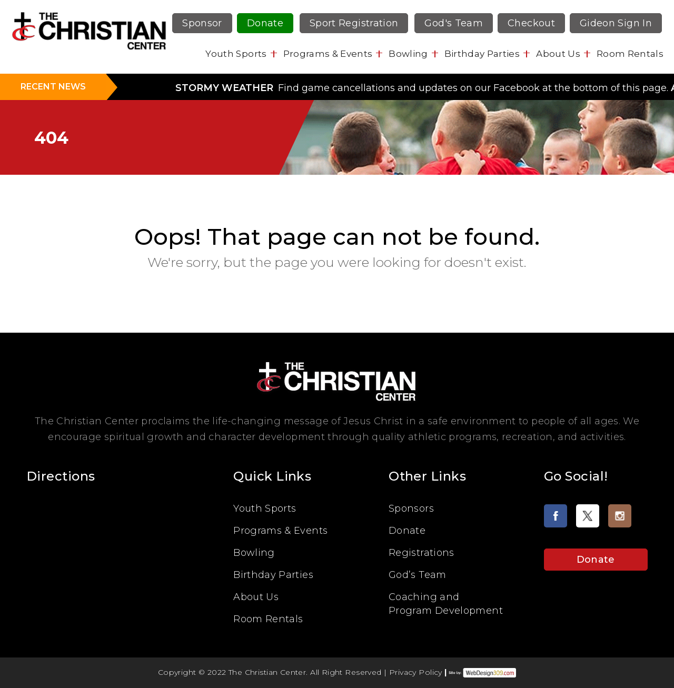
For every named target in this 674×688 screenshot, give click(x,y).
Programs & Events (328, 53)
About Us (558, 53)
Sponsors (411, 508)
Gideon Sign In (616, 23)
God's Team (453, 23)
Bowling (408, 53)
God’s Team (418, 575)
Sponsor (202, 23)
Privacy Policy (415, 672)
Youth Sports (235, 53)
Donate (265, 23)
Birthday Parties (482, 53)
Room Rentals (630, 53)
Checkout (531, 23)
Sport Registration (354, 23)
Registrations (421, 553)
